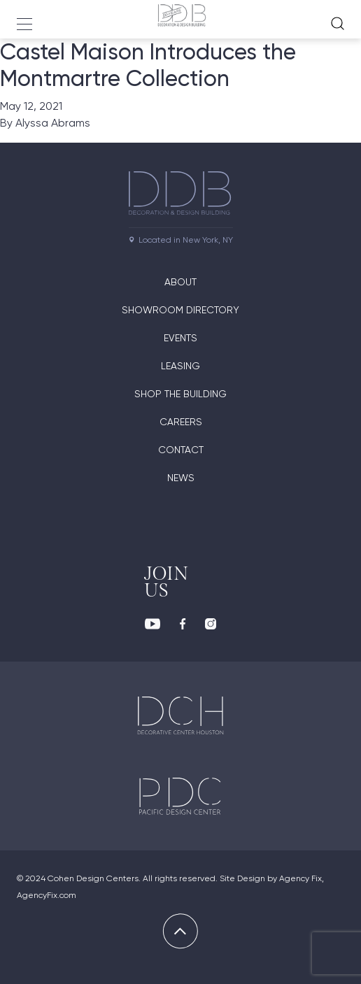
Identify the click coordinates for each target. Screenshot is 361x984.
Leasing (180, 365)
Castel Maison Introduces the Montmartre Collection (148, 65)
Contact (181, 449)
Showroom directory (180, 309)
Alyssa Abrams (52, 122)
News (180, 477)
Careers (181, 421)
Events (180, 337)
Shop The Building (180, 393)
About (180, 281)
